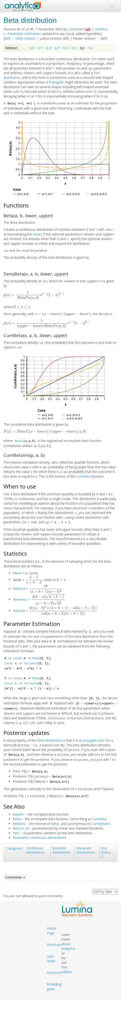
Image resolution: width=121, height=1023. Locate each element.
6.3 (57, 48)
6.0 (32, 48)
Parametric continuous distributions (39, 837)
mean (37, 234)
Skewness (20, 599)
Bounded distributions (61, 850)
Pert (16, 833)
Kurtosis (19, 610)
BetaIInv (19, 823)
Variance (19, 588)
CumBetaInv (101, 823)
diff (6, 38)
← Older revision (23, 38)
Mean (17, 573)
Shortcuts (54, 944)
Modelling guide (54, 986)
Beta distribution (49, 740)
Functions (54, 972)
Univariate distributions (85, 850)
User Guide (51, 958)
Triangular (56, 82)
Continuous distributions (35, 850)
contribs (100, 29)
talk (88, 29)
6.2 (48, 48)
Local (17, 658)
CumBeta (83, 476)
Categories (14, 848)
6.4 (65, 48)
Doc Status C (106, 852)
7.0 (90, 48)
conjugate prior (93, 740)
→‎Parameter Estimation (22, 33)
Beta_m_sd (21, 828)
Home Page (51, 930)
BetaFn (18, 814)
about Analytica (68, 946)
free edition (66, 969)
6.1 (40, 48)
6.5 (73, 48)
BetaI (19, 441)
